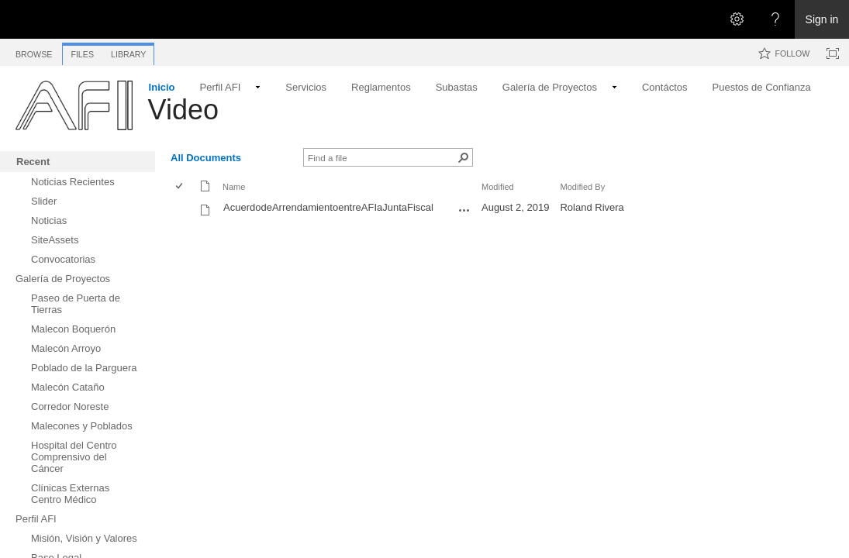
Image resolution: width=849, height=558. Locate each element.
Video (183, 110)
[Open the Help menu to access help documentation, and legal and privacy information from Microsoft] (775, 19)
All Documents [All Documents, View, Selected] (206, 158)
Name (234, 186)
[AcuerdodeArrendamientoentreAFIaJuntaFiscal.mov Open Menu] (464, 210)
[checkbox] (180, 187)
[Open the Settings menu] (736, 19)
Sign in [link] (822, 19)
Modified (497, 186)
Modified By (582, 186)
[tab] (33, 51)
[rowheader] (183, 209)
